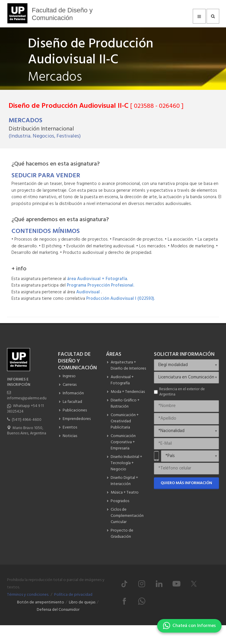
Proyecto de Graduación (122, 533)
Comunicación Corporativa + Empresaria (123, 442)
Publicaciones (75, 410)
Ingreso (69, 376)
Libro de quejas (82, 602)
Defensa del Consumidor (58, 609)
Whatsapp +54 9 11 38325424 (25, 408)
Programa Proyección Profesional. (100, 285)
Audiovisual (88, 292)
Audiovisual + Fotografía (122, 380)
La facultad (72, 402)
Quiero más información (186, 483)
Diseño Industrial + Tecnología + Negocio (126, 463)
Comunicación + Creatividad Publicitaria (125, 421)
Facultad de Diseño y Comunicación (62, 13)
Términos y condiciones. (28, 594)
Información (73, 393)
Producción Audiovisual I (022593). (120, 298)
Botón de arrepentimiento (40, 602)
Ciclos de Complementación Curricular (127, 516)
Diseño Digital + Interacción (124, 481)
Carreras (70, 385)
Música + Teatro (125, 492)
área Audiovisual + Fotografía (97, 278)
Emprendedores (77, 419)
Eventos (70, 427)
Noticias (70, 436)
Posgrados (120, 501)
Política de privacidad (73, 594)
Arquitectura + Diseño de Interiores (128, 365)
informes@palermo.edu (26, 398)
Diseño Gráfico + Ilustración (125, 403)
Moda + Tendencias (128, 392)
